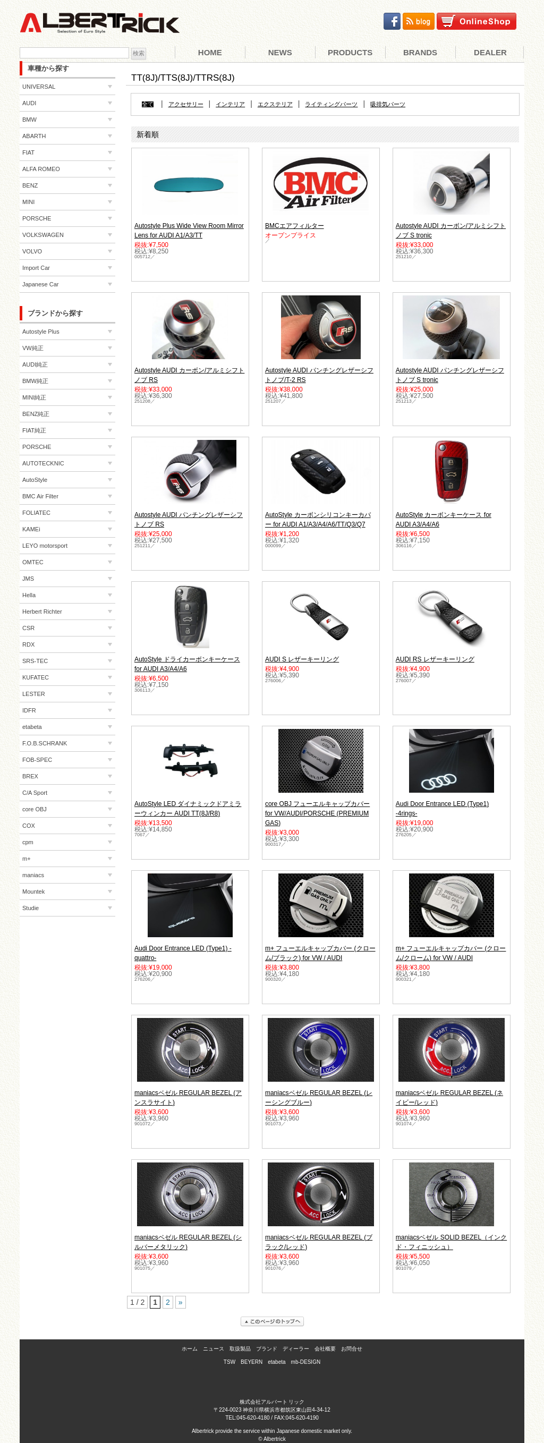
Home (210, 52)
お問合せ (351, 1349)
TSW (229, 1362)
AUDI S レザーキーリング (302, 659)
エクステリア (275, 104)
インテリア (230, 104)
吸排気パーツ (387, 104)
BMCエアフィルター (294, 226)
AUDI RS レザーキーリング (435, 659)
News (280, 52)
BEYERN (251, 1362)
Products (350, 52)
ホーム (190, 1349)
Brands (420, 52)
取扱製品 (240, 1349)
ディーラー (296, 1349)
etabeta (276, 1362)
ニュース (213, 1349)
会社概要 (325, 1349)
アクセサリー (185, 104)
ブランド (266, 1349)
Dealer (490, 52)
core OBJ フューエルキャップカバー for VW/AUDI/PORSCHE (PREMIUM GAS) (317, 813)
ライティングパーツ (331, 104)
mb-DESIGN (306, 1362)
